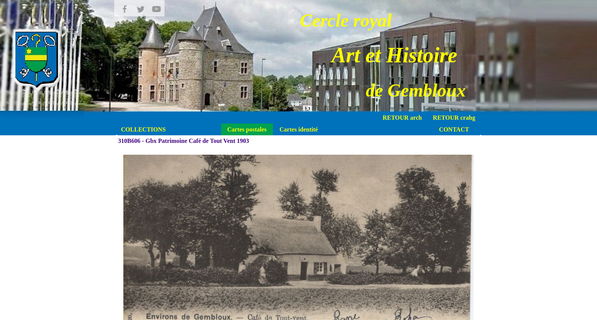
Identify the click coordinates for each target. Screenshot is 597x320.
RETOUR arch (402, 117)
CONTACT (454, 129)
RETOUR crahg (454, 117)
